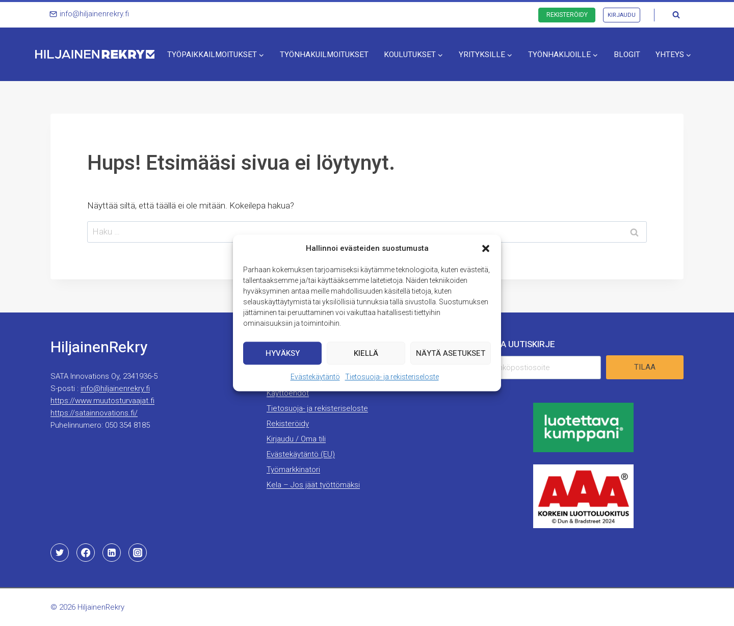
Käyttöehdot (288, 393)
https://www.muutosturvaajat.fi (102, 400)
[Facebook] (85, 552)
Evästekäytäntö (315, 379)
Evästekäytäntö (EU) (301, 454)
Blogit (627, 54)
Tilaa (645, 367)
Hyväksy (283, 355)
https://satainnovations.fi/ (94, 413)
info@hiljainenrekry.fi (115, 388)
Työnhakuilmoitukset (324, 54)
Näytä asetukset (450, 355)
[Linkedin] (111, 552)
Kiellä (366, 355)
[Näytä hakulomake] (676, 14)
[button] (486, 251)
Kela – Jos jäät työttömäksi (313, 484)
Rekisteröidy (567, 14)
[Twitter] (59, 552)
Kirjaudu (622, 15)
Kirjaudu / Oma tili (296, 439)
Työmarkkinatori (293, 469)
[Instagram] (137, 552)
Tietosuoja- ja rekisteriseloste (392, 379)
